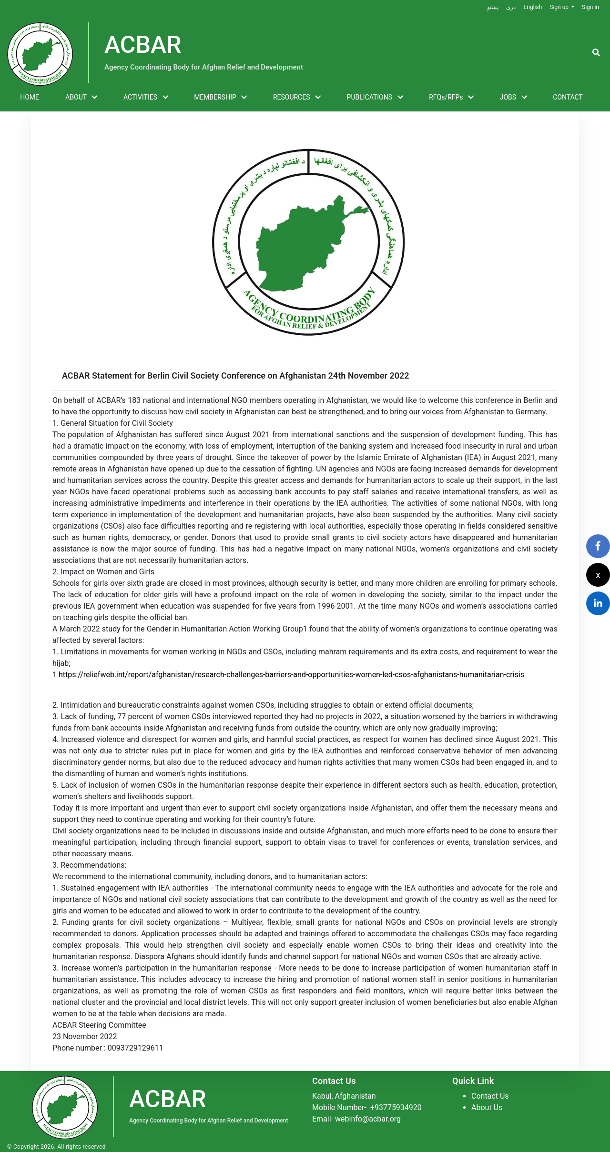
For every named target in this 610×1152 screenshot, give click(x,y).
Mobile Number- (367, 1107)
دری (511, 7)
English (532, 7)
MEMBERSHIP (220, 97)
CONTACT (568, 97)
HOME (29, 97)
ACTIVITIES (145, 97)
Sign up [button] (559, 7)
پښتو (492, 7)
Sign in (590, 7)
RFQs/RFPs (451, 97)
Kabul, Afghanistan (344, 1096)
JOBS (513, 97)
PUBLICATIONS (375, 97)
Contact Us (490, 1096)
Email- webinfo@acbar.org (356, 1118)
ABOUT (81, 97)
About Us (486, 1107)
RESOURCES (297, 97)
